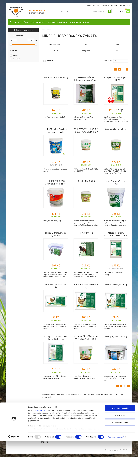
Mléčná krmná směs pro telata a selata (55, 170)
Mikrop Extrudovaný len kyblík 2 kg (55, 234)
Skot (86, 44)
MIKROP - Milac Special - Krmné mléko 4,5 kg (56, 130)
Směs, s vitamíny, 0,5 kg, (52, 221)
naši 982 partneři (39, 426)
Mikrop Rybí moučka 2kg (116, 336)
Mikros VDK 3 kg (86, 232)
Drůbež (116, 44)
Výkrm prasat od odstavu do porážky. (114, 273)
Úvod (43, 29)
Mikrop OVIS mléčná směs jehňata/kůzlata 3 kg (55, 337)
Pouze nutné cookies (120, 438)
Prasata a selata (55, 44)
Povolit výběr (120, 431)
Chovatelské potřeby (79, 22)
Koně (116, 51)
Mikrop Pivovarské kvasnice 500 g (116, 182)
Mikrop (49, 29)
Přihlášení (126, 5)
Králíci (55, 51)
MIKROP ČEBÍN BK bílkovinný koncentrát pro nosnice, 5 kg (85, 80)
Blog (89, 5)
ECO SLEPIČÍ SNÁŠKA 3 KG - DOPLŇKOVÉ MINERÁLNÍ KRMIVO (86, 339)
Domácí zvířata (21, 22)
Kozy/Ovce (86, 51)
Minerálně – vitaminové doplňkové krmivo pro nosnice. (84, 377)
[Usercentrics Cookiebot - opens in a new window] (14, 452)
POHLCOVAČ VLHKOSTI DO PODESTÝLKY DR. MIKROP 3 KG (86, 132)
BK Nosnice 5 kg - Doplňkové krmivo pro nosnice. (84, 118)
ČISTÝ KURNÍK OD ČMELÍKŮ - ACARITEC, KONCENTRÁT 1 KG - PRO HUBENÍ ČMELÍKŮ (115, 171)
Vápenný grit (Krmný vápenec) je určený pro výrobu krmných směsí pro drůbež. (115, 326)
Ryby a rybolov (38, 22)
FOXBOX (114, 5)
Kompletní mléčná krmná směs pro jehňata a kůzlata (54, 377)
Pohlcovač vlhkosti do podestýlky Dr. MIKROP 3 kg (86, 170)
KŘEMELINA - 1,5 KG (86, 181)
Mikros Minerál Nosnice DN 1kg (56, 286)
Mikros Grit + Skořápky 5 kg (56, 77)
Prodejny (105, 5)
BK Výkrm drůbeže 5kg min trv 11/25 (116, 78)
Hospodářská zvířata (57, 22)
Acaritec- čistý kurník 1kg (116, 129)
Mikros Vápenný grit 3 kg (116, 284)
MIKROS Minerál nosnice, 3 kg (86, 286)
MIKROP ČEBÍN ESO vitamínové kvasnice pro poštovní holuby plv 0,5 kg (55, 184)
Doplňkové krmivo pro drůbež (54, 117)
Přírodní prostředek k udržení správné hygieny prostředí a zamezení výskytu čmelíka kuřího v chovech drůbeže (86, 224)
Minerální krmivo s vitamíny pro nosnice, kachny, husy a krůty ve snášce (54, 326)
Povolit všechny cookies (120, 424)
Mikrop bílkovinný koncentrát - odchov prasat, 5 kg (116, 235)
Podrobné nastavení (116, 453)
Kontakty (96, 5)
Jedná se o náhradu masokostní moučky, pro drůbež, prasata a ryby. (115, 378)
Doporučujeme (121, 61)
